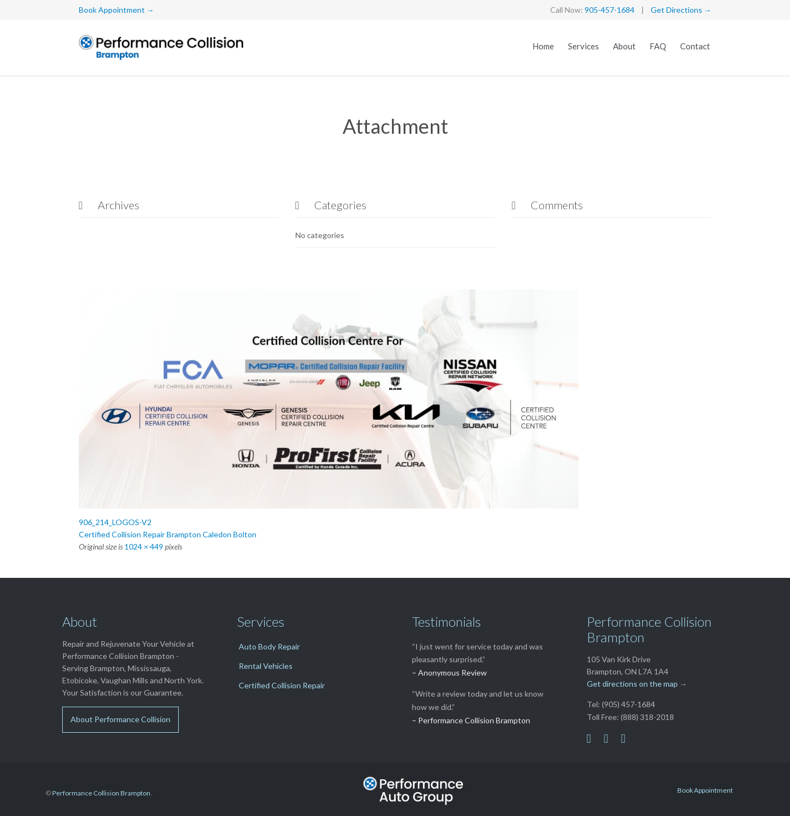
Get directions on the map (632, 683)
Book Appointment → (116, 9)
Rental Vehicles (266, 666)
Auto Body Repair (269, 646)
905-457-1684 (610, 9)
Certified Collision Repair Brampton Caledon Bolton (167, 534)
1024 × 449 (143, 546)
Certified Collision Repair (282, 685)
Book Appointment (705, 790)
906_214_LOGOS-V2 (115, 522)
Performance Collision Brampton (101, 793)
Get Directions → (681, 9)
